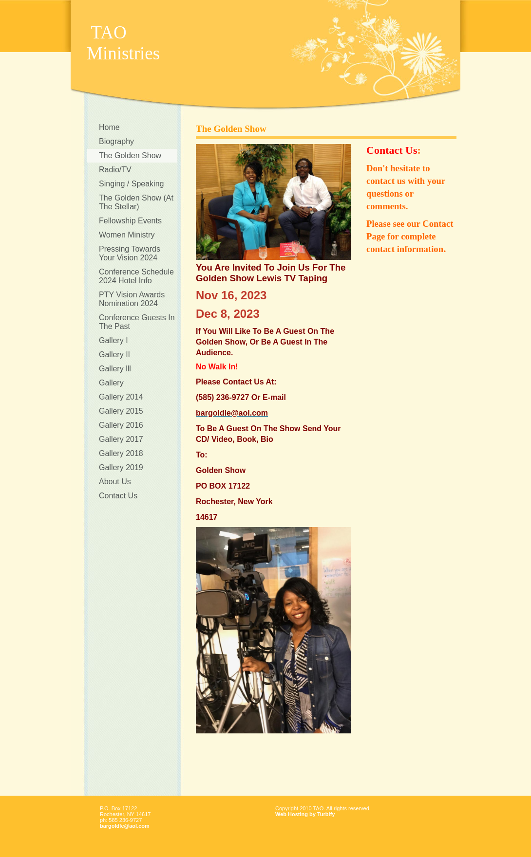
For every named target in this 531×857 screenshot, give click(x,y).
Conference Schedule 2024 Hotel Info (136, 276)
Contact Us (118, 496)
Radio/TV (115, 169)
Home (109, 127)
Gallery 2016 (121, 425)
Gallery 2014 (121, 397)
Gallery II (114, 354)
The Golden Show (130, 155)
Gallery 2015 (121, 411)
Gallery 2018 (121, 453)
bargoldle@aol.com (125, 826)
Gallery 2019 (121, 467)
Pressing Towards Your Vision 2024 (129, 253)
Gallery (111, 383)
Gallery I (113, 340)
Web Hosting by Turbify (305, 814)
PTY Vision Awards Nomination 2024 (132, 299)
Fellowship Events (130, 221)
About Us (115, 481)
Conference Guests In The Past (137, 321)
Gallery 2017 (121, 439)
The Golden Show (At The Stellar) (136, 202)
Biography (116, 141)
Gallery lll (115, 369)
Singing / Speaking (131, 184)
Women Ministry (126, 235)
